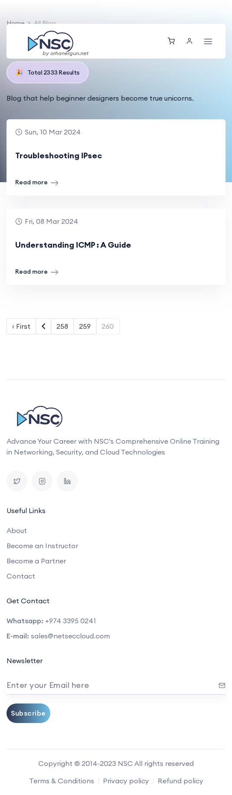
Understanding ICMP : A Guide (73, 245)
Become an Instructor (42, 545)
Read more (36, 182)
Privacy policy (126, 780)
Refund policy (180, 780)
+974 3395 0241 (70, 620)
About (17, 530)
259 (85, 326)
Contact (21, 576)
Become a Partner (36, 560)
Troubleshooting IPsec (58, 155)
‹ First (21, 326)
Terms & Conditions (61, 780)
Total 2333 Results (48, 72)
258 (62, 326)
